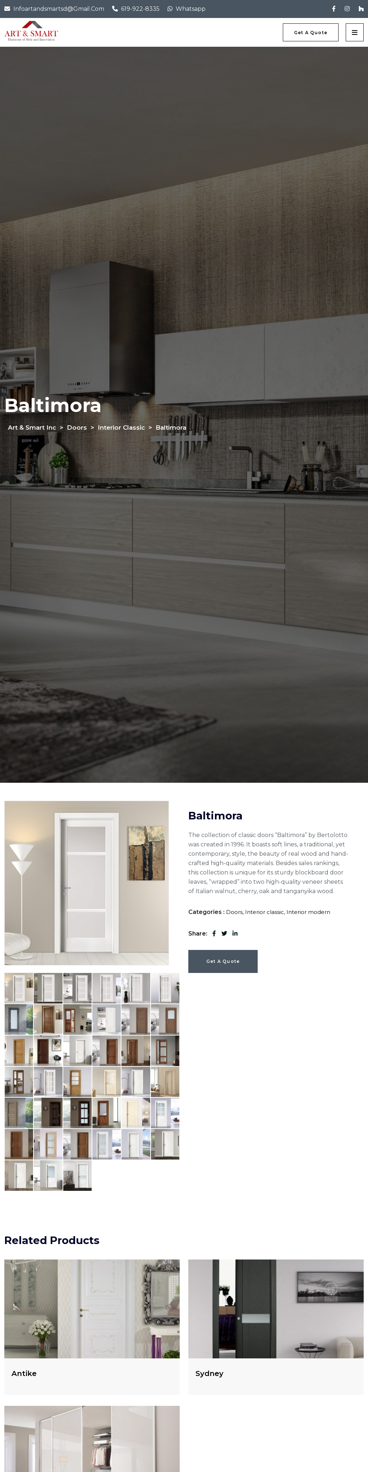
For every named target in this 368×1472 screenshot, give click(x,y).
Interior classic (264, 912)
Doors (234, 912)
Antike (24, 1373)
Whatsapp (191, 8)
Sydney (210, 1373)
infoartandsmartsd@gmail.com (58, 8)
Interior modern (308, 912)
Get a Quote (223, 961)
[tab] (18, 988)
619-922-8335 (140, 8)
